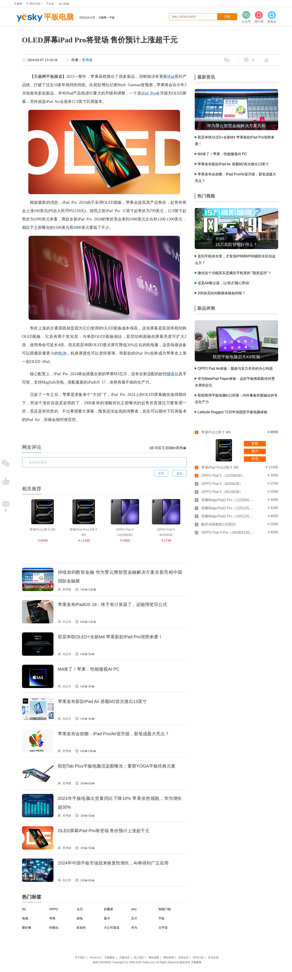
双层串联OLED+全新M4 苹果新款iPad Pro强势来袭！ (110, 636)
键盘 (171, 374)
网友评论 (31, 447)
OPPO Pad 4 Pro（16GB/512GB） (227, 532)
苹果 (52, 918)
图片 (254, 451)
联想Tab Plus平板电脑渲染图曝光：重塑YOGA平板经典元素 (117, 766)
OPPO (53, 909)
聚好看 (26, 927)
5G (24, 909)
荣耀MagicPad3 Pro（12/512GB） (227, 508)
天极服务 (109, 957)
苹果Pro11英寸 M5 (216, 432)
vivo (134, 909)
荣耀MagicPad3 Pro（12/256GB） (227, 500)
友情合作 (183, 957)
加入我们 (139, 957)
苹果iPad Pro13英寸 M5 (220, 467)
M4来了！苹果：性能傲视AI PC (88, 669)
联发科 (81, 927)
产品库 (50, 3)
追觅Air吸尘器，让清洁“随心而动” (224, 283)
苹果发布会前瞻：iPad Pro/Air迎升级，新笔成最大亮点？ (113, 733)
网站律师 (168, 957)
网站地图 (154, 957)
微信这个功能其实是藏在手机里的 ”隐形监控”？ (234, 273)
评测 (254, 459)
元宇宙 (163, 927)
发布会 (271, 17)
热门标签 (31, 897)
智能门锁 (164, 909)
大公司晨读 (111, 927)
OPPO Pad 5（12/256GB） (223, 475)
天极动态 (124, 957)
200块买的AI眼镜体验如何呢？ (222, 293)
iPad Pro (148, 93)
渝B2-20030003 (102, 962)
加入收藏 (64, 3)
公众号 (246, 17)
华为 (134, 927)
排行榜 (259, 17)
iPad (170, 76)
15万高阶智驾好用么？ (236, 244)
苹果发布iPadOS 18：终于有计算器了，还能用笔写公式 (112, 604)
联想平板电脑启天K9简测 (236, 357)
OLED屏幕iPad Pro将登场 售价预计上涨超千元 (104, 830)
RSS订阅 (198, 957)
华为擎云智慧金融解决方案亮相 (236, 125)
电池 (62, 353)
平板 (112, 17)
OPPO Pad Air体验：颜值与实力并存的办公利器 (235, 368)
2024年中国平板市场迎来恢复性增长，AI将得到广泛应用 (113, 863)
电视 (25, 918)
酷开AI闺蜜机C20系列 (218, 524)
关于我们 (80, 957)
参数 (254, 443)
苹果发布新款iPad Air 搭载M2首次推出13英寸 (102, 701)
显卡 (107, 918)
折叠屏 (108, 909)
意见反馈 (213, 957)
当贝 (80, 909)
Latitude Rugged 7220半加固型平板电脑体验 (232, 412)
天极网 (18, 3)
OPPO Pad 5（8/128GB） (222, 492)
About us (95, 957)
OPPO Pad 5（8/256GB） (222, 484)
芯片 (134, 918)
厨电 (80, 918)
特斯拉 (54, 927)
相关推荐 (31, 488)
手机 (161, 918)
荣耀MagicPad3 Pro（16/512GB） (227, 516)
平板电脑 (44, 18)
